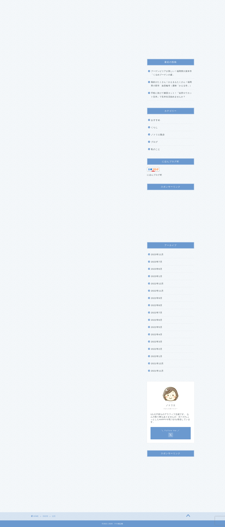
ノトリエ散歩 (158, 134)
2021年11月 (157, 371)
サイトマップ (73, 4)
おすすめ (155, 120)
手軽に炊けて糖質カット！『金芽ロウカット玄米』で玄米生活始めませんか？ (171, 95)
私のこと (155, 149)
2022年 (45, 516)
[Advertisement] (170, 215)
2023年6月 (156, 269)
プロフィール (53, 4)
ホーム (37, 4)
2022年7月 (156, 312)
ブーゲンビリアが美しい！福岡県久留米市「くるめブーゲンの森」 (171, 73)
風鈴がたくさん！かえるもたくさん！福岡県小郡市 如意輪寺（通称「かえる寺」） (171, 84)
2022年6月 (156, 320)
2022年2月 (156, 349)
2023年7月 (156, 261)
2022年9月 (156, 298)
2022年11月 (157, 291)
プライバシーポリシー (96, 4)
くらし (154, 127)
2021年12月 (157, 363)
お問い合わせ (119, 4)
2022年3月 (156, 341)
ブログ (154, 142)
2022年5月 (156, 327)
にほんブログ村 (154, 175)
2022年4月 (156, 334)
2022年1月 (156, 356)
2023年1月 (156, 276)
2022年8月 (156, 305)
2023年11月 (157, 254)
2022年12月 (157, 283)
